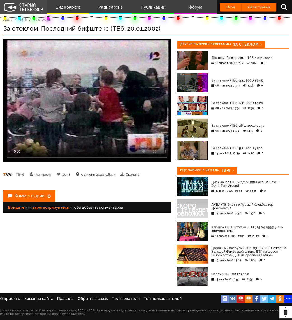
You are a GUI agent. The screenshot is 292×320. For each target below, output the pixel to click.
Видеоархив (68, 7)
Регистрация (259, 7)
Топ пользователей (163, 298)
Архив (7, 19)
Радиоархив (110, 7)
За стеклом (42, 19)
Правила (65, 298)
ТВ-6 (23, 19)
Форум (195, 7)
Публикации (153, 7)
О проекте (10, 298)
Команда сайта (38, 298)
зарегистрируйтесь (50, 207)
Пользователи (126, 298)
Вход (230, 7)
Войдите (16, 207)
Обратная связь (93, 298)
